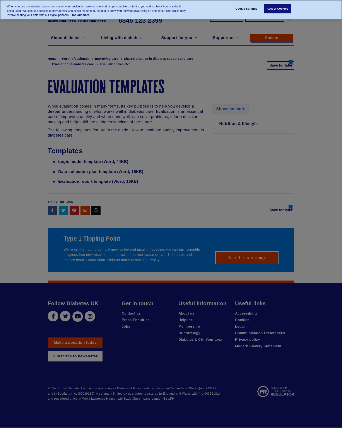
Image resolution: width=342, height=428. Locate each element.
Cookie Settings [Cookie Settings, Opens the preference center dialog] (246, 9)
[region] (171, 9)
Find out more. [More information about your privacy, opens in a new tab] (80, 15)
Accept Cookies (277, 9)
